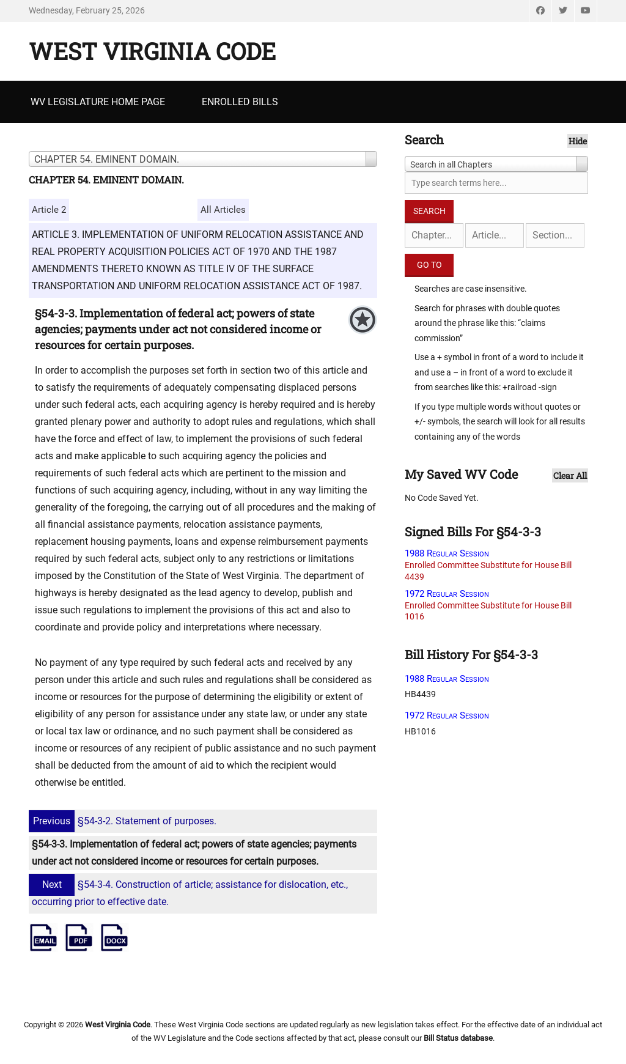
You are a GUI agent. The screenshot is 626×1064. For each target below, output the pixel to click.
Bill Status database (458, 1038)
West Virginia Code (152, 50)
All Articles (223, 209)
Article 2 (49, 209)
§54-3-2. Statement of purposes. (124, 821)
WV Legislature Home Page (98, 102)
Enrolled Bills (240, 102)
